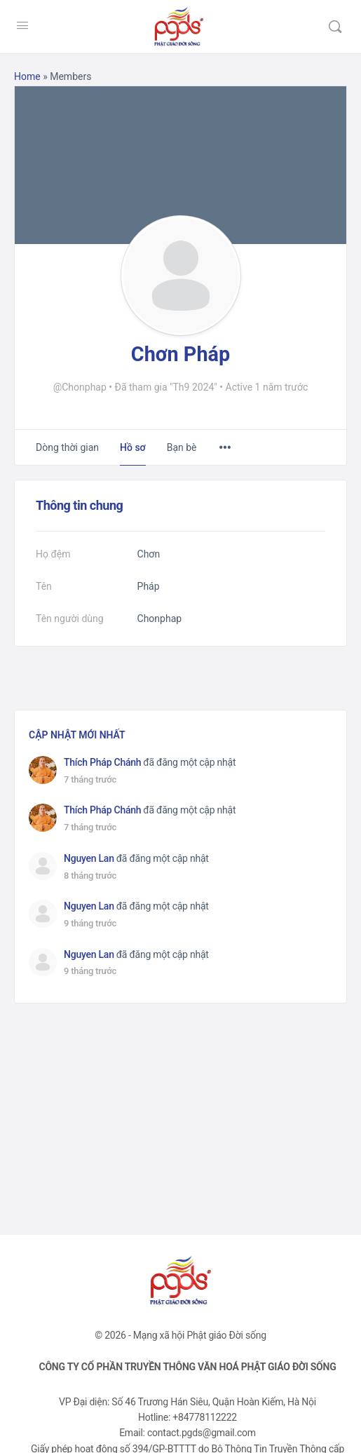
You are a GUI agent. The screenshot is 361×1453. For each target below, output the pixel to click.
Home (27, 76)
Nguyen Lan (89, 858)
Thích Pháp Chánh (102, 762)
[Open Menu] (22, 25)
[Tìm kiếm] (335, 26)
